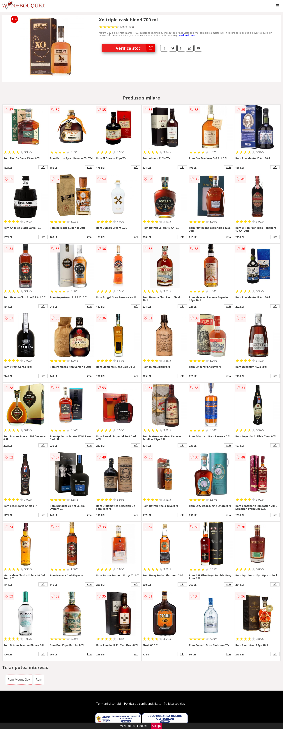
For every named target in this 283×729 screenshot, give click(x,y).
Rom (39, 680)
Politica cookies (174, 704)
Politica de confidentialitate (142, 704)
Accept (156, 726)
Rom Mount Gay (19, 680)
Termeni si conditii (109, 704)
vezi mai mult (187, 35)
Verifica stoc (135, 48)
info (43, 167)
